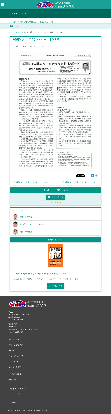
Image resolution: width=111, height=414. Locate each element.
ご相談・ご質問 (15, 367)
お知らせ (53, 22)
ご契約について (15, 361)
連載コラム (43, 22)
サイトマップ (14, 394)
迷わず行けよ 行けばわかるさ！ (32, 224)
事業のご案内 (14, 339)
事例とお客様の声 (16, 345)
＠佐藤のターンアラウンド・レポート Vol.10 (80, 182)
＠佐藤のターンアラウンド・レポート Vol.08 (31, 182)
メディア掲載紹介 (31, 22)
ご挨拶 (20, 22)
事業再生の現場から (27, 217)
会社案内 (12, 22)
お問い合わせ (55, 197)
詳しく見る (55, 286)
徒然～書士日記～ (26, 232)
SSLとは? (12, 403)
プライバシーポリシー (17, 389)
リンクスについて (16, 356)
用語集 (11, 350)
